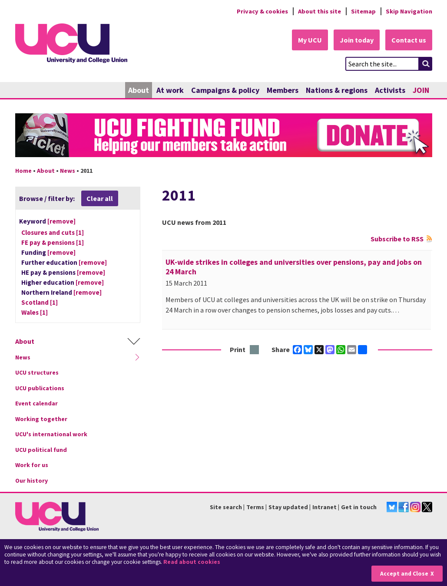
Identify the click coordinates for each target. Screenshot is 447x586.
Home (23, 170)
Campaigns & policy (225, 90)
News (67, 170)
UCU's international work (51, 434)
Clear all (99, 198)
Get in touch (359, 507)
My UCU (310, 40)
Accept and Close (404, 573)
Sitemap (363, 11)
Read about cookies (191, 562)
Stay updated (288, 507)
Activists (390, 90)
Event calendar (36, 403)
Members (282, 90)
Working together (41, 419)
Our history (31, 480)
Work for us (31, 465)
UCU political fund (41, 450)
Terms (255, 507)
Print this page (255, 350)
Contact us (408, 40)
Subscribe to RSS (397, 238)
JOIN (421, 90)
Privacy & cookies (262, 11)
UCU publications (39, 388)
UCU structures (37, 372)
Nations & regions (337, 90)
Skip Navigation (409, 11)
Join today (357, 40)
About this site (319, 11)
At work (170, 90)
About (138, 90)
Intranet (324, 507)
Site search (226, 507)
